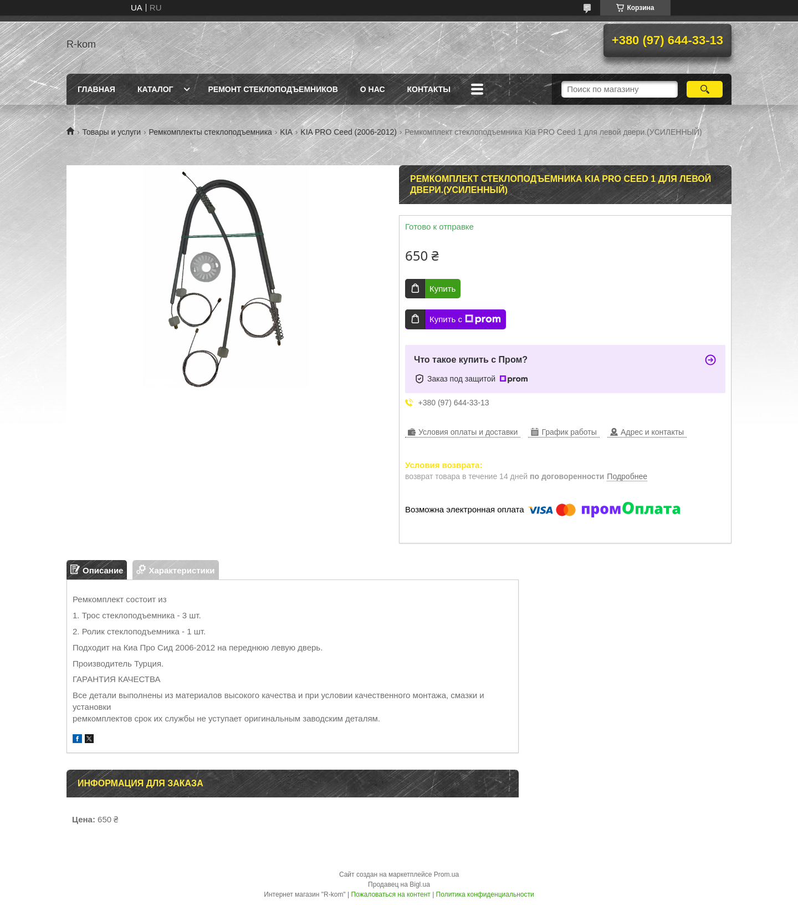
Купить (442, 288)
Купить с (465, 319)
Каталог (155, 89)
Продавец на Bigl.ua (399, 884)
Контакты (429, 89)
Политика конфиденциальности (485, 894)
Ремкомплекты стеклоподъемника (210, 132)
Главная (96, 89)
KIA (286, 132)
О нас (372, 89)
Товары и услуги (111, 132)
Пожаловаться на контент (390, 894)
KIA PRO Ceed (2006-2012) (348, 132)
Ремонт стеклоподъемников (272, 89)
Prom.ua (446, 874)
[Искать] (705, 89)
